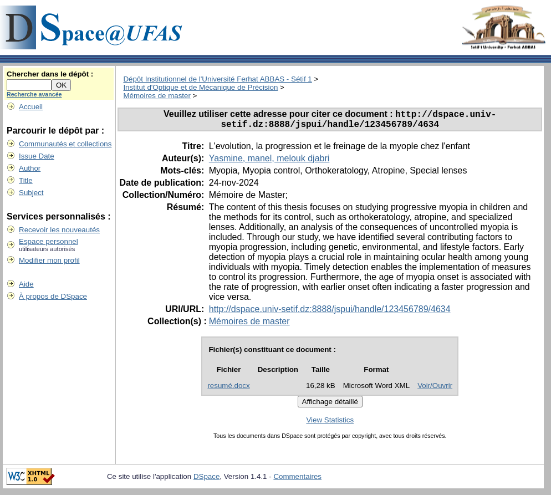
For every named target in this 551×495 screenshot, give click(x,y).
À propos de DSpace (53, 296)
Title (26, 180)
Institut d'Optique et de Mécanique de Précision (200, 87)
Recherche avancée (34, 94)
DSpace (206, 480)
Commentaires (297, 480)
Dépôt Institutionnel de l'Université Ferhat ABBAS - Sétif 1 (217, 79)
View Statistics (330, 424)
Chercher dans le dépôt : (50, 74)
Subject (31, 192)
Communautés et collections (65, 144)
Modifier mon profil (49, 260)
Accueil (31, 107)
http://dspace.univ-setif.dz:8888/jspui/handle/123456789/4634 (330, 313)
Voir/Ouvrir (434, 389)
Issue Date (36, 156)
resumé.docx (228, 389)
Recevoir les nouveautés (59, 230)
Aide (26, 284)
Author (29, 168)
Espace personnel (48, 241)
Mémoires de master (156, 95)
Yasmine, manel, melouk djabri (269, 162)
